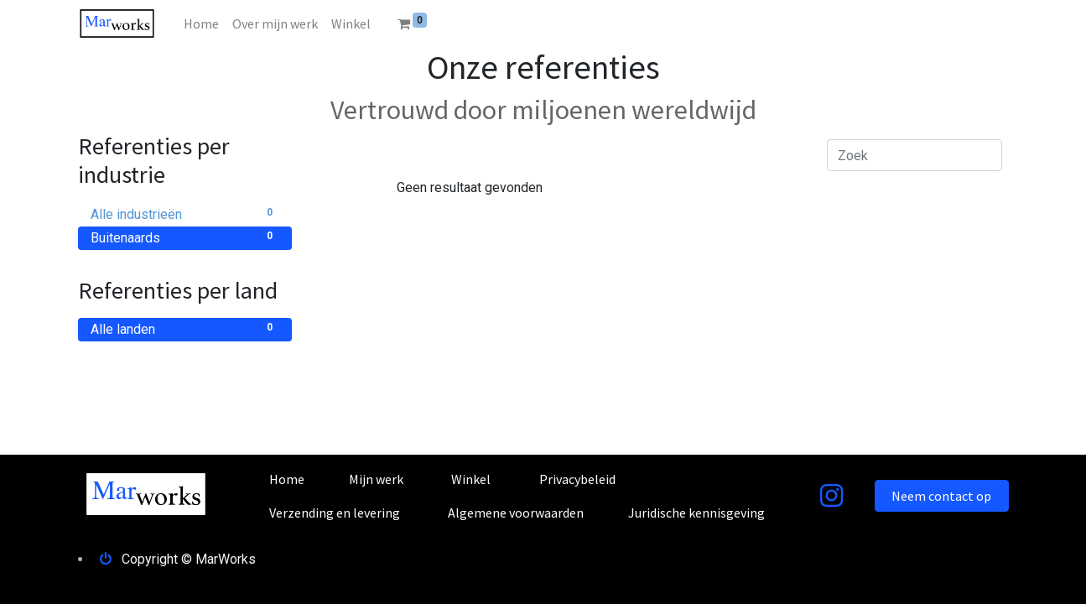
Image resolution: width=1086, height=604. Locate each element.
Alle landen (185, 328)
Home (286, 479)
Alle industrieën (185, 213)
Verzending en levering (334, 512)
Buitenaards (185, 237)
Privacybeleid (577, 479)
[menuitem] (203, 23)
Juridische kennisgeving (696, 512)
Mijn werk (376, 479)
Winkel (471, 479)
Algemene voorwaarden (516, 512)
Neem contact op (941, 495)
